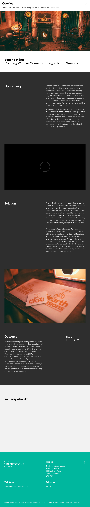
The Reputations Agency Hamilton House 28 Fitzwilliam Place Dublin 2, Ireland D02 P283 (55, 471)
